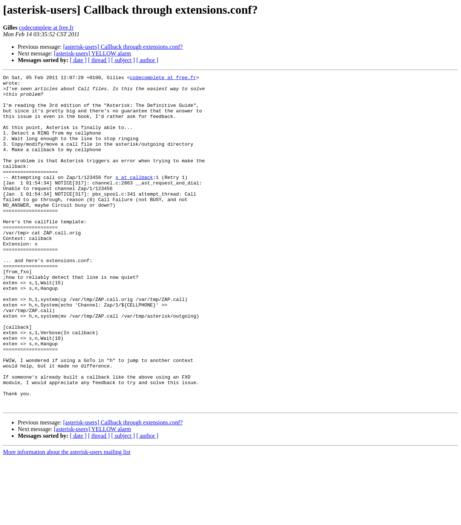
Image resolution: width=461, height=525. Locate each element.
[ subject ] (123, 60)
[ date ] (78, 60)
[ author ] (147, 60)
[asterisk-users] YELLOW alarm (92, 53)
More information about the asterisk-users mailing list (66, 518)
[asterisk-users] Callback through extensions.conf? (123, 47)
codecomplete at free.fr (46, 27)
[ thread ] (99, 60)
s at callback (134, 198)
